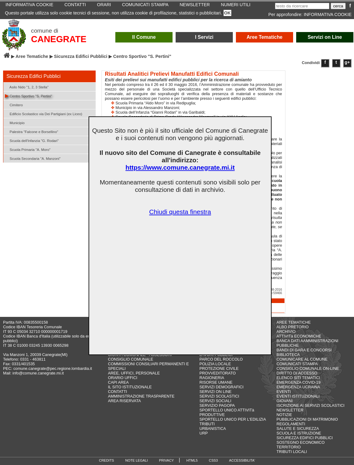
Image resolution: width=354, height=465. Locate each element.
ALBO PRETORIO (292, 327)
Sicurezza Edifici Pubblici (81, 56)
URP (203, 433)
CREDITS (106, 460)
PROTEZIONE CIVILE (218, 368)
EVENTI (283, 391)
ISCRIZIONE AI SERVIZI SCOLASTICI (310, 405)
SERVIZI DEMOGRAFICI (221, 387)
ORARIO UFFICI (122, 377)
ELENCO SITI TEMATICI (298, 377)
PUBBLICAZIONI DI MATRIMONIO (307, 419)
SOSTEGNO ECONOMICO (300, 442)
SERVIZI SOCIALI (215, 400)
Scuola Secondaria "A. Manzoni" (33, 158)
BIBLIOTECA (288, 354)
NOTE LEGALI (136, 460)
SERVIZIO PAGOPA (217, 405)
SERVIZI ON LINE (215, 391)
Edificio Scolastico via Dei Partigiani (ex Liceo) (43, 113)
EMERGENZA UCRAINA (298, 387)
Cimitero (14, 104)
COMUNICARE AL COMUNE (302, 359)
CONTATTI (117, 391)
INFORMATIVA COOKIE (328, 14)
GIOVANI (284, 400)
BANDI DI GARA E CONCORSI (304, 350)
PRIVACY (166, 460)
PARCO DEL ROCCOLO (221, 359)
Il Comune (144, 37)
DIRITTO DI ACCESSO (296, 373)
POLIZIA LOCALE (215, 364)
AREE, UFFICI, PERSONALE (134, 373)
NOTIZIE (284, 414)
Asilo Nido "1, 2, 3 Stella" (27, 86)
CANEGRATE (58, 39)
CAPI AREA (118, 382)
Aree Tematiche (265, 37)
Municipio (15, 122)
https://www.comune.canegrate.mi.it (180, 167)
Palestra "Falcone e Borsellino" (31, 131)
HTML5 (192, 460)
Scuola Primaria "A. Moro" (27, 149)
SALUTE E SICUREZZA (297, 428)
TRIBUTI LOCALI (291, 451)
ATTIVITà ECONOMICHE (298, 336)
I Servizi (204, 37)
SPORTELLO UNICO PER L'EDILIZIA (232, 419)
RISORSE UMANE (215, 382)
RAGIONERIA (211, 377)
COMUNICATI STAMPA (297, 364)
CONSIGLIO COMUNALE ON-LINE (307, 368)
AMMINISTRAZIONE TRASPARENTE (141, 396)
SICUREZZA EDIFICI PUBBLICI (304, 437)
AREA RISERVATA (124, 400)
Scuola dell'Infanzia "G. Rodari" (32, 140)
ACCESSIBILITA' (242, 460)
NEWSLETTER (289, 410)
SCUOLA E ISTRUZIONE (298, 433)
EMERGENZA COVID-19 (298, 382)
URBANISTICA (212, 428)
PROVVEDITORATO (217, 373)
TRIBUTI (207, 424)
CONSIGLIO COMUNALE (130, 359)
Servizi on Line (325, 37)
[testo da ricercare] (302, 6)
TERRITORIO (288, 447)
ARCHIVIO (286, 331)
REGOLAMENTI (290, 424)
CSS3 (213, 460)
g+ (347, 62)
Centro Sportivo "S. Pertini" (28, 95)
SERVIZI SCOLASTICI (219, 396)
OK (227, 12)
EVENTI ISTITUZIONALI (298, 396)
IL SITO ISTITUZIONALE (130, 387)
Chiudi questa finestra (180, 211)
